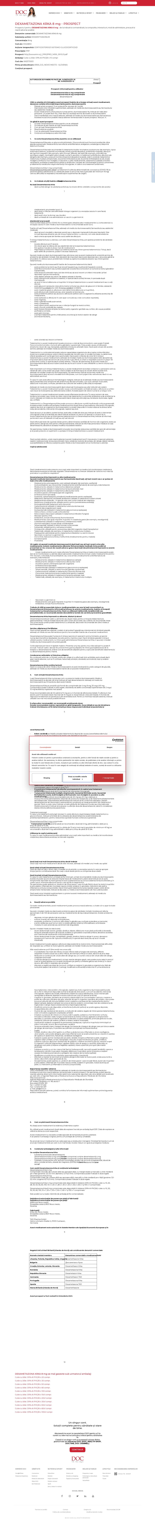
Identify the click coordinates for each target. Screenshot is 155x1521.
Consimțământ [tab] (45, 747)
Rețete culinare (52, 1481)
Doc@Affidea (19, 1473)
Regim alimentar (53, 1478)
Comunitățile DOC (64, 3)
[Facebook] (62, 1496)
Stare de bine (106, 1473)
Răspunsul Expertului (21, 1476)
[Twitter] (77, 1496)
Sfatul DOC (35, 1481)
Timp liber (105, 1476)
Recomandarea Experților (126, 1469)
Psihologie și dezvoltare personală (90, 1477)
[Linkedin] (85, 1496)
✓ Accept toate (108, 778)
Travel (104, 1478)
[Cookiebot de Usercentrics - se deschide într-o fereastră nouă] (113, 740)
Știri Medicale (36, 1484)
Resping (47, 778)
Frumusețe (102, 13)
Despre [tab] (109, 747)
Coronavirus (35, 1473)
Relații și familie (118, 13)
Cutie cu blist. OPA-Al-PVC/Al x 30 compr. (32, 1381)
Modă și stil (69, 1473)
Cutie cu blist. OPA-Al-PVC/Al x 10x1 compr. (33, 1395)
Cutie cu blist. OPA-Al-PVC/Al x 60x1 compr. (33, 1409)
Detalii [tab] (77, 747)
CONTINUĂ (77, 1449)
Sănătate (69, 13)
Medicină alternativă (38, 1478)
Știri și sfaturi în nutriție (54, 1486)
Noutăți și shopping (72, 1476)
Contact (65, 1509)
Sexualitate (86, 1480)
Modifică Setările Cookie (94, 1512)
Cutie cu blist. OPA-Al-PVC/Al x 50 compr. (32, 1384)
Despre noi (87, 1509)
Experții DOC (55, 13)
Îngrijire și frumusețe (72, 1478)
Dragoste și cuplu (88, 1473)
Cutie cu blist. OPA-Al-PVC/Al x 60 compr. (32, 1388)
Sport (49, 1484)
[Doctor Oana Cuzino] (26, 13)
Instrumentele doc (86, 3)
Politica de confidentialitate (62, 1512)
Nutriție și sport (85, 13)
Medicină (34, 1476)
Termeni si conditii (41, 1509)
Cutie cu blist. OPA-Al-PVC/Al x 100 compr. (33, 1391)
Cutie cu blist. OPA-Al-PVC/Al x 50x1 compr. (33, 1405)
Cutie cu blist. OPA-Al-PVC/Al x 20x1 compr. (33, 1398)
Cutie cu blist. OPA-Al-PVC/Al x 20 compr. (32, 1377)
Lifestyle (134, 13)
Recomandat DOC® (113, 1509)
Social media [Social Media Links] (77, 1491)
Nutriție (50, 1476)
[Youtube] (93, 1496)
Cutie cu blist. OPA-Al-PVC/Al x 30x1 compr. (33, 1402)
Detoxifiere (51, 1473)
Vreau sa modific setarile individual (77, 778)
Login (118, 3)
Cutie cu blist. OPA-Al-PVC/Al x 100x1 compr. (34, 1412)
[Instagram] (69, 1496)
